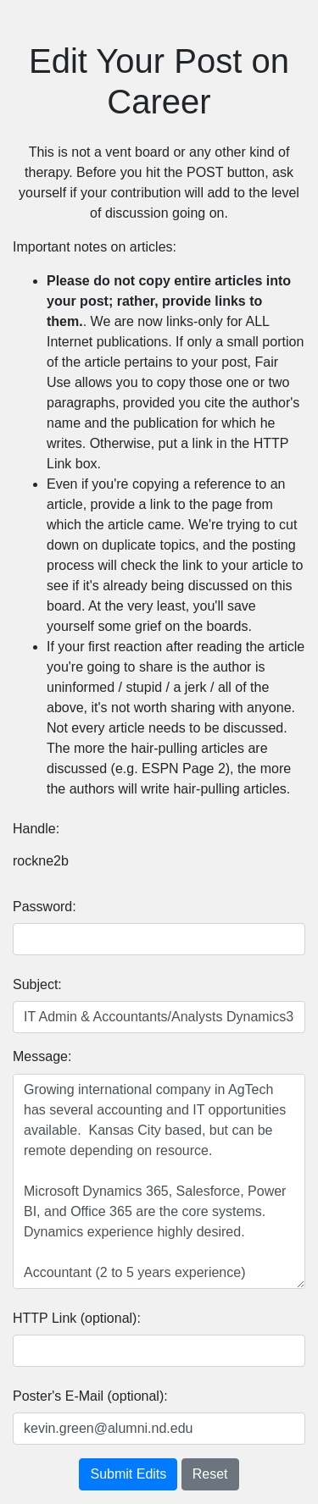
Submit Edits (128, 1474)
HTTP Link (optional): (77, 1318)
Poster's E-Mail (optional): (90, 1396)
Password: (44, 906)
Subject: (37, 984)
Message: (42, 1056)
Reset (210, 1474)
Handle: (36, 828)
